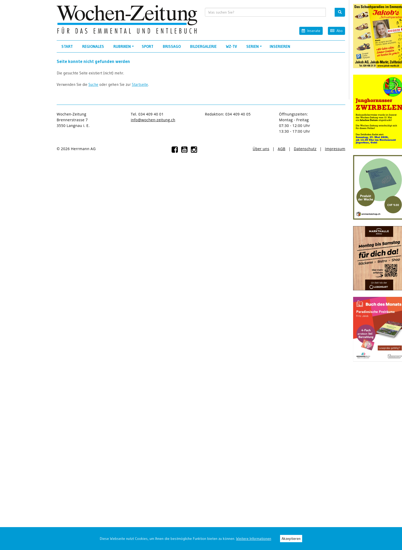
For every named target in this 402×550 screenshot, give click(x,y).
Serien (254, 48)
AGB (282, 148)
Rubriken (124, 48)
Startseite (140, 84)
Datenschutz (305, 148)
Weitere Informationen (253, 538)
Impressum (335, 148)
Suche (93, 84)
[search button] (340, 12)
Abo (336, 30)
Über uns (261, 148)
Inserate (311, 30)
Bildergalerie (203, 46)
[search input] (265, 12)
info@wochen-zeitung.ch (153, 119)
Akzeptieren (291, 538)
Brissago (172, 46)
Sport (147, 46)
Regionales (93, 46)
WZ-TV (231, 46)
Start (67, 46)
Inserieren (280, 46)
